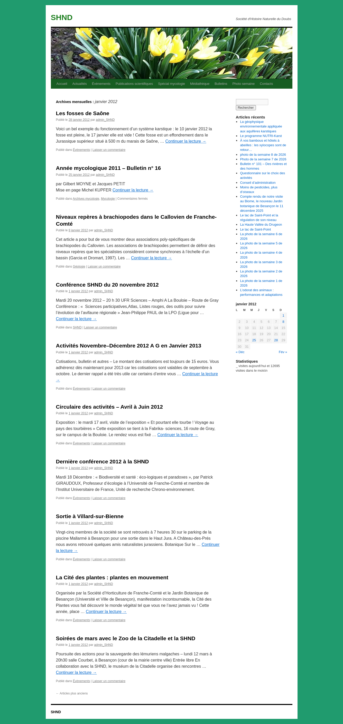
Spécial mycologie (171, 84)
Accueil (62, 84)
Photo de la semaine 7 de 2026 (263, 159)
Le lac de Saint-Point (255, 229)
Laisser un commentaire (108, 150)
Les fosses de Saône (82, 113)
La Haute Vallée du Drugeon (261, 224)
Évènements (101, 84)
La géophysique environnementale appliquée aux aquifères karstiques (261, 126)
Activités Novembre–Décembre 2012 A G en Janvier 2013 (128, 346)
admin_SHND (105, 120)
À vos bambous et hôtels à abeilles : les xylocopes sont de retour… (263, 145)
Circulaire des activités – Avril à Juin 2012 (109, 407)
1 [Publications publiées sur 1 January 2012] (283, 315)
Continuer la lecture (185, 141)
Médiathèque (199, 84)
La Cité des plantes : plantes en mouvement (112, 577)
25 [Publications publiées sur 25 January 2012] (254, 340)
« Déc (240, 352)
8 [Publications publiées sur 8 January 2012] (283, 322)
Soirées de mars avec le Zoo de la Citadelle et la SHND (126, 638)
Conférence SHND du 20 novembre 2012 (107, 285)
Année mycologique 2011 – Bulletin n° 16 (108, 168)
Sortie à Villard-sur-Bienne (90, 516)
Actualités (79, 84)
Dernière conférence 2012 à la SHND (102, 461)
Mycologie (108, 198)
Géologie (79, 266)
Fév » (283, 352)
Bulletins (221, 84)
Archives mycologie (86, 198)
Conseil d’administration (257, 183)
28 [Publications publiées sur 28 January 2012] (276, 340)
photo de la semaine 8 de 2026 (263, 155)
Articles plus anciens (72, 693)
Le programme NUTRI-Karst (261, 136)
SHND (62, 17)
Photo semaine (243, 84)
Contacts (266, 84)
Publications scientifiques (134, 84)
